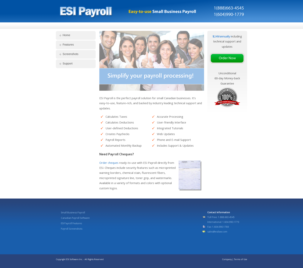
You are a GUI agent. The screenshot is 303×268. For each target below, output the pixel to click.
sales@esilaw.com (217, 231)
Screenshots (70, 54)
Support (67, 63)
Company (227, 259)
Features (68, 44)
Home (66, 35)
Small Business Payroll (73, 212)
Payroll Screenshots (71, 228)
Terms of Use (240, 259)
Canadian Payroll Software (75, 218)
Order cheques (108, 163)
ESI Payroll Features (71, 223)
